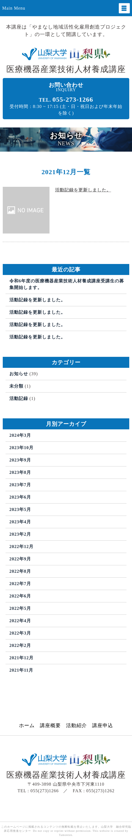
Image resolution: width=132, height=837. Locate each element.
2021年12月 (21, 657)
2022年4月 (20, 620)
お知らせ (18, 373)
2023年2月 (20, 534)
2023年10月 (21, 447)
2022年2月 (20, 645)
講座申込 (102, 725)
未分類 (16, 386)
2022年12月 (21, 546)
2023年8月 (20, 472)
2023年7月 (20, 484)
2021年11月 (21, 670)
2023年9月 (20, 460)
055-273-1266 (73, 99)
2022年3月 (20, 633)
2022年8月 (20, 571)
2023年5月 (20, 509)
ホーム (27, 725)
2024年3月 (20, 435)
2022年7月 (20, 583)
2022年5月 (20, 608)
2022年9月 (20, 559)
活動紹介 (76, 725)
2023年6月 (20, 497)
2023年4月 (20, 521)
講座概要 (50, 725)
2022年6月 (20, 596)
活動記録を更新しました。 (83, 190)
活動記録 (18, 398)
